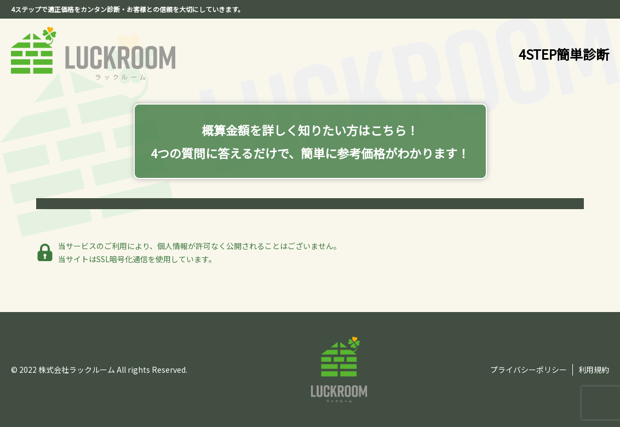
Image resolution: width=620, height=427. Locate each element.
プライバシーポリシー (528, 369)
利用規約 (593, 369)
